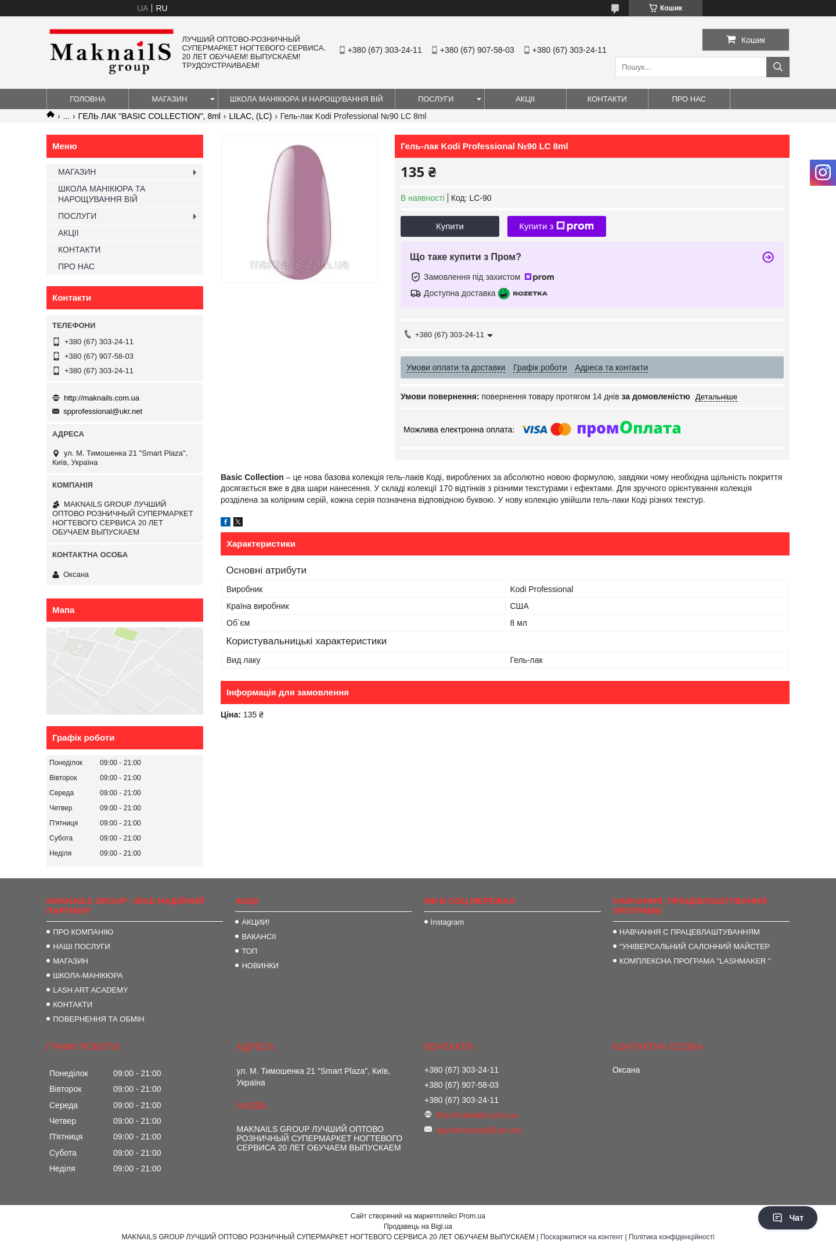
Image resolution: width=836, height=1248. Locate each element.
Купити (450, 226)
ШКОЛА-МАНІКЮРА (88, 975)
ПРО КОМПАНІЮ (83, 932)
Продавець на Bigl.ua (418, 1226)
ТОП (249, 951)
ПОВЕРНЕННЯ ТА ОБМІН (99, 1019)
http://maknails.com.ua (101, 398)
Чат (787, 1218)
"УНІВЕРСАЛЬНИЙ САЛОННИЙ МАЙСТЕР (694, 946)
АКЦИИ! (255, 922)
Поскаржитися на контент (581, 1237)
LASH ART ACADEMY (90, 990)
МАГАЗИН (170, 99)
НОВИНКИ (260, 965)
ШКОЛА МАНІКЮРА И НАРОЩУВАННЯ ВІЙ (306, 99)
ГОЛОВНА (88, 99)
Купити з (556, 226)
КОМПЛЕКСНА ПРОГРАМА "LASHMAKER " (695, 961)
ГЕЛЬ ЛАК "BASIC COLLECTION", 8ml (149, 116)
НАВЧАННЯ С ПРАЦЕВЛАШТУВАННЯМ (689, 932)
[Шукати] (778, 67)
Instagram (447, 922)
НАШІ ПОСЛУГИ (81, 946)
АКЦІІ (525, 99)
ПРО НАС (689, 99)
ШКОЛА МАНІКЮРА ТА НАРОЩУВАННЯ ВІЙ (101, 194)
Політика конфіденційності (672, 1237)
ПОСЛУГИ (436, 99)
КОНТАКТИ (607, 99)
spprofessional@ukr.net (102, 411)
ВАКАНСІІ (259, 936)
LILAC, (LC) (250, 116)
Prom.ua (472, 1216)
